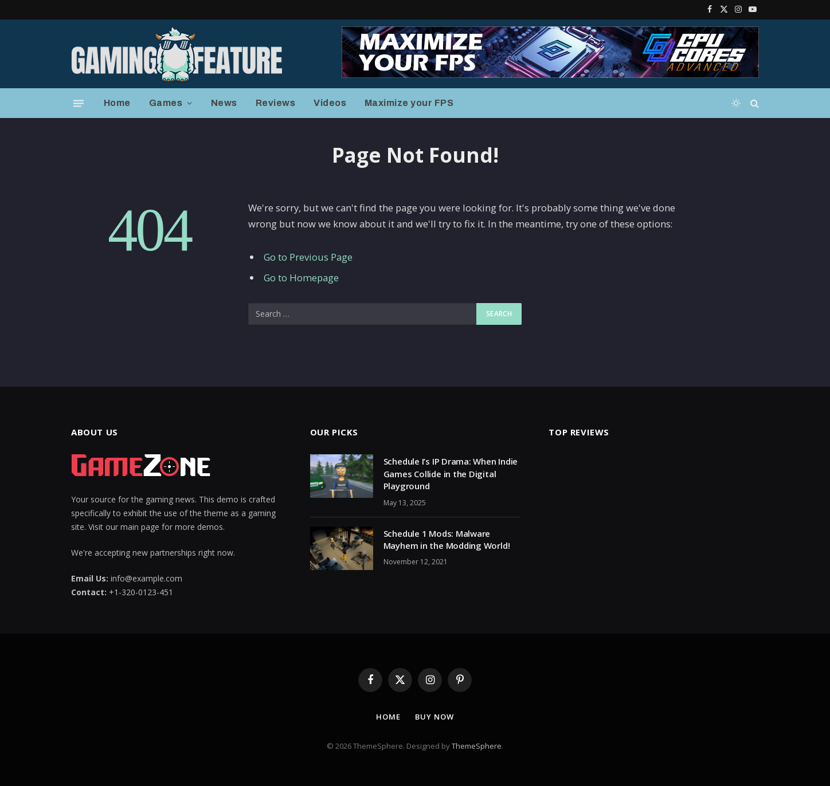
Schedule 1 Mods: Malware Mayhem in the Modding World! (446, 539)
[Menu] (78, 103)
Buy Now (434, 717)
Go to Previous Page (308, 257)
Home (117, 103)
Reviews (275, 103)
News (224, 103)
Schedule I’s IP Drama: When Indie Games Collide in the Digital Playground (450, 473)
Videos (330, 103)
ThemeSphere (477, 746)
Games (165, 103)
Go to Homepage (301, 277)
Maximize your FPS (409, 103)
